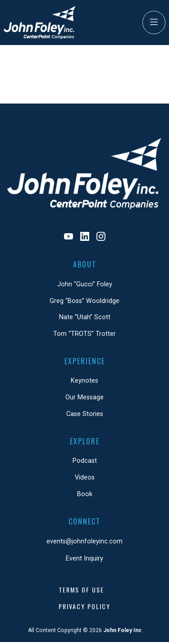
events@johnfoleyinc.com (84, 541)
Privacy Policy (84, 606)
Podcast (85, 461)
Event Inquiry (84, 558)
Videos (85, 477)
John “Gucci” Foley (84, 284)
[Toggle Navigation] (153, 22)
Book (84, 494)
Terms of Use (81, 589)
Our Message (84, 397)
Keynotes (84, 380)
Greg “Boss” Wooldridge (84, 301)
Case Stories (84, 414)
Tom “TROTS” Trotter (84, 334)
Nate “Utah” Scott (84, 317)
